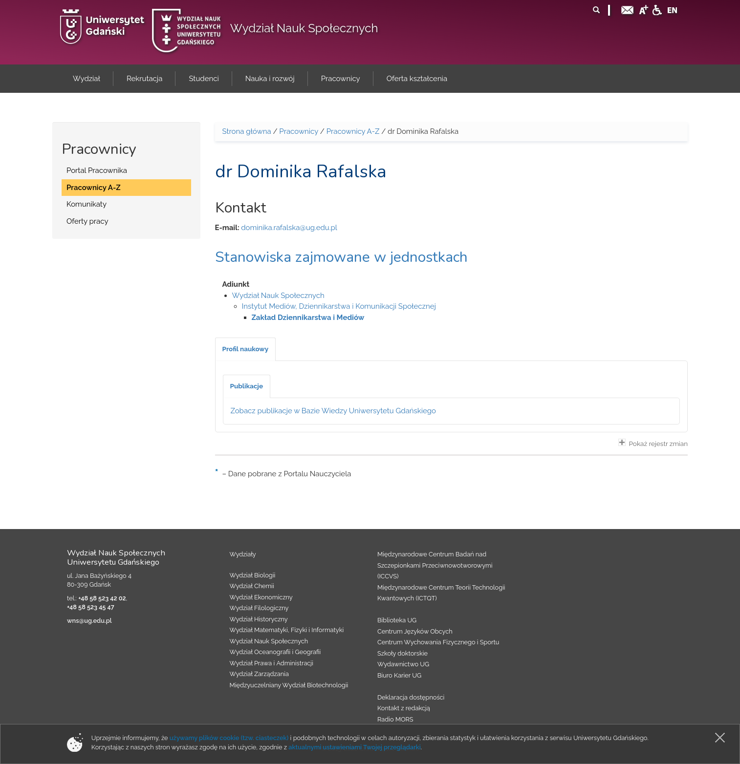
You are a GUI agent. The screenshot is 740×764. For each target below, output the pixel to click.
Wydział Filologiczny (259, 608)
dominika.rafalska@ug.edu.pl (289, 227)
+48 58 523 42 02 (102, 598)
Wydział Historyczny (259, 619)
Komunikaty (86, 204)
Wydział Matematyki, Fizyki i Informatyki (287, 630)
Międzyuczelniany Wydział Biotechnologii (289, 685)
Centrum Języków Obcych (415, 631)
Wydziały (243, 554)
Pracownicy (298, 131)
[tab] (245, 349)
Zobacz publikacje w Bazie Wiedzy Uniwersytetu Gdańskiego (333, 410)
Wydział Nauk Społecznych (304, 28)
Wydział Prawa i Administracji (272, 663)
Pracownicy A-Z (93, 187)
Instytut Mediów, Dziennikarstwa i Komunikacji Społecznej (339, 306)
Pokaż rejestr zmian (653, 443)
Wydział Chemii (252, 586)
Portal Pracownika (96, 170)
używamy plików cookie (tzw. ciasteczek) (229, 738)
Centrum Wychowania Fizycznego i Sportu (438, 642)
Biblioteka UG (396, 620)
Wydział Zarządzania (259, 674)
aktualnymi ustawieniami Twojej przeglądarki (354, 747)
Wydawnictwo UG (403, 664)
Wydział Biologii (253, 575)
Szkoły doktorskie (402, 653)
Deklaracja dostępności (410, 697)
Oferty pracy (87, 221)
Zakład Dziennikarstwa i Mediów (308, 317)
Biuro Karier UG (399, 675)
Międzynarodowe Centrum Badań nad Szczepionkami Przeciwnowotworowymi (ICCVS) (435, 565)
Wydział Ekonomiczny (261, 597)
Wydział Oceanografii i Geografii (275, 652)
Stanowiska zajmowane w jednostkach (341, 257)
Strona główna (246, 131)
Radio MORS (395, 719)
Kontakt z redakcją (403, 708)
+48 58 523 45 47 (90, 607)
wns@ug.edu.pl (89, 620)
